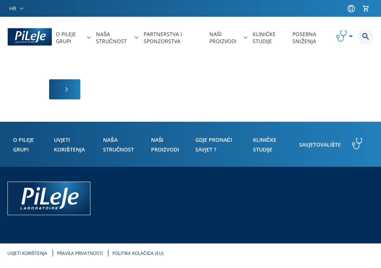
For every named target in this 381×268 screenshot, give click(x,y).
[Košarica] (368, 8)
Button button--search (366, 37)
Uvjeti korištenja (27, 253)
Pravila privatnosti (80, 253)
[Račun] (353, 8)
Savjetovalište (320, 144)
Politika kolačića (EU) (138, 253)
